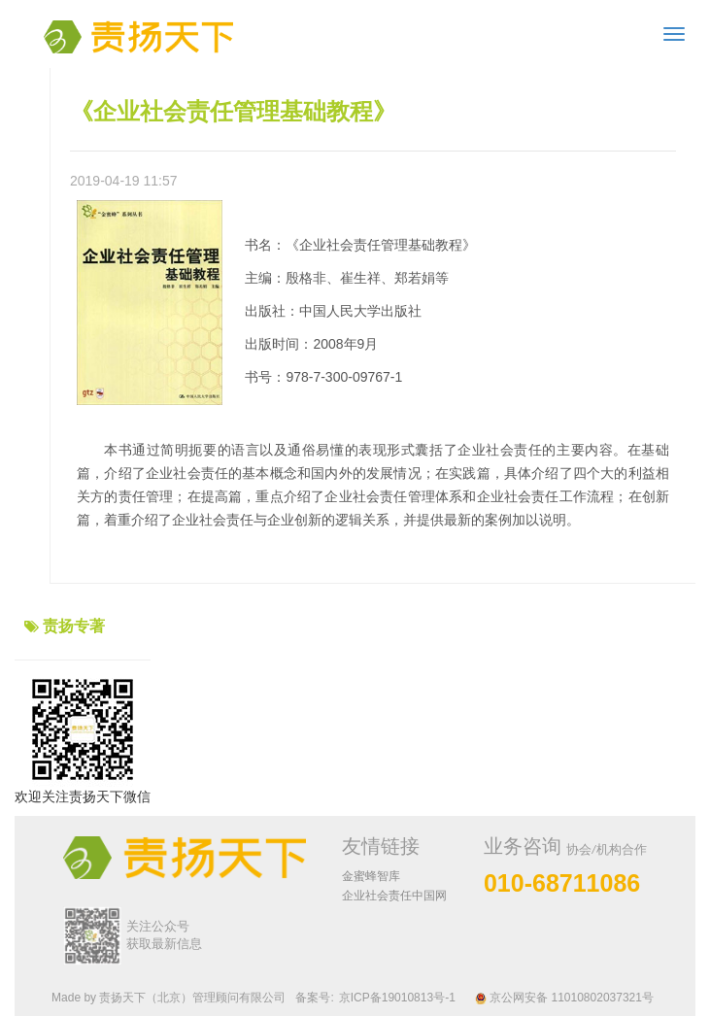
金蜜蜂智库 (371, 876)
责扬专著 (74, 626)
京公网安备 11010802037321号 (564, 997)
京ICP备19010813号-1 (397, 997)
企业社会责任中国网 (394, 895)
